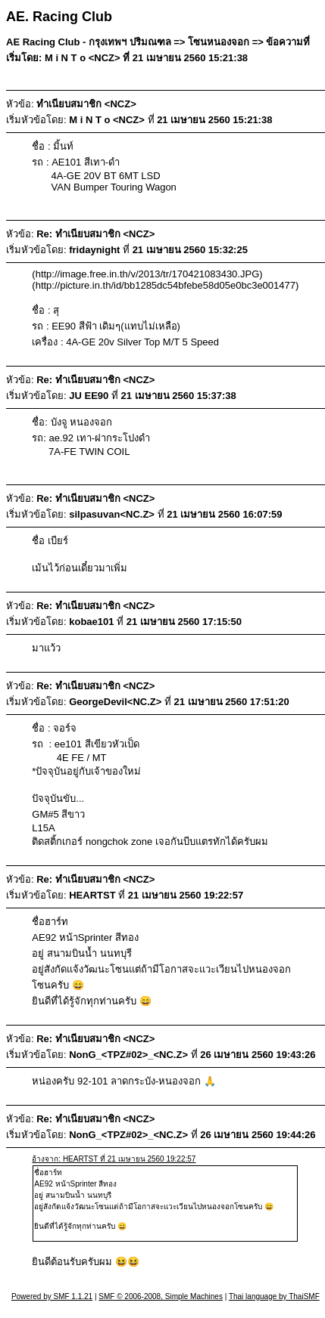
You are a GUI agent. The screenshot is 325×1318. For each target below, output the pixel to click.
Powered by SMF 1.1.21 (51, 1296)
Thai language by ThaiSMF (274, 1296)
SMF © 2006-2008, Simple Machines (160, 1296)
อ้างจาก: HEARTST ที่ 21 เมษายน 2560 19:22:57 (113, 1159)
